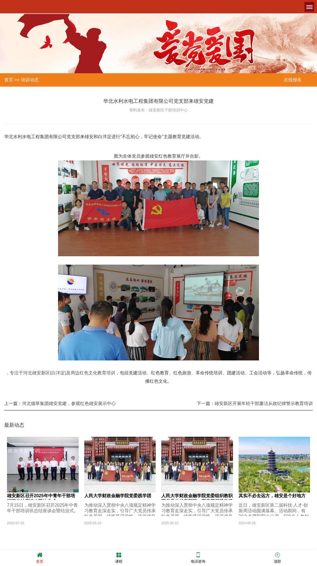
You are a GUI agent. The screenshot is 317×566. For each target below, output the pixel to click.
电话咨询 (198, 557)
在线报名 (293, 79)
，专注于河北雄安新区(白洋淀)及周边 (42, 372)
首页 (8, 79)
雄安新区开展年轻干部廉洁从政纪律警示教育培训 (264, 403)
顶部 (277, 557)
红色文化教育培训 (97, 372)
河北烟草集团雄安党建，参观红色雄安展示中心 (69, 403)
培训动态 (30, 79)
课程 (119, 557)
